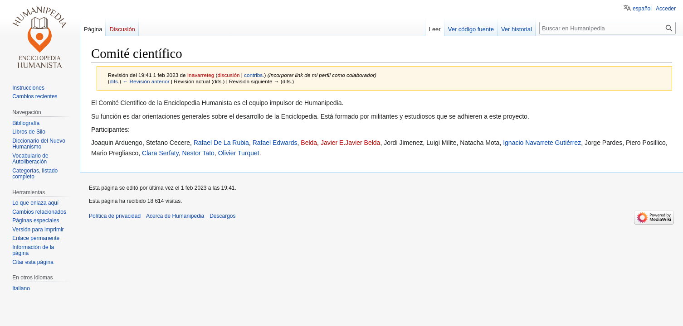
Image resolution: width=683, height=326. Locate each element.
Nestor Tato (198, 153)
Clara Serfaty (160, 153)
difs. (115, 81)
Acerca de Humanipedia (175, 216)
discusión (228, 75)
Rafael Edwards (275, 142)
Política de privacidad (115, 216)
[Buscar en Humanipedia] (607, 28)
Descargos (222, 216)
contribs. (254, 75)
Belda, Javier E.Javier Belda (340, 142)
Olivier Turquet (238, 153)
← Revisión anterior (145, 81)
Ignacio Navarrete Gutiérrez (542, 142)
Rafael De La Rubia (221, 142)
